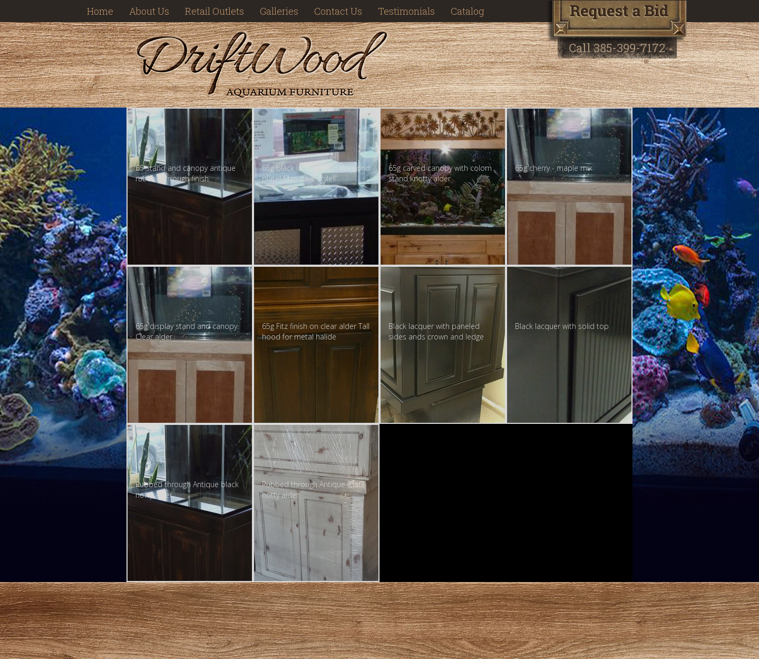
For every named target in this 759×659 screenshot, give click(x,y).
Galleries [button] (279, 11)
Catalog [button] (467, 11)
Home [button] (100, 11)
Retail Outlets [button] (214, 11)
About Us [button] (149, 11)
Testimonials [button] (406, 11)
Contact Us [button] (338, 11)
